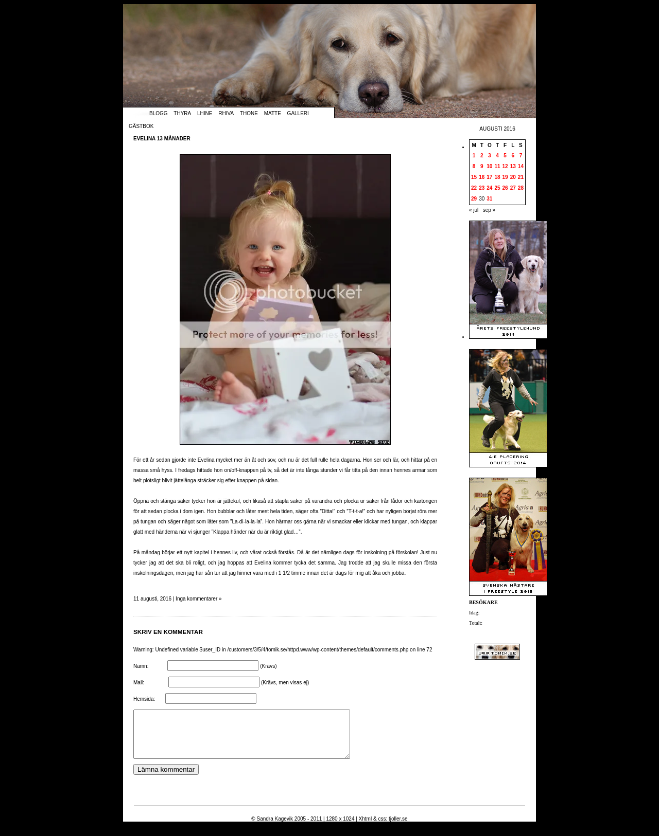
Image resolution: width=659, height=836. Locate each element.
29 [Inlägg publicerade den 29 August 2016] (474, 199)
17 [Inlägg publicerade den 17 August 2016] (489, 177)
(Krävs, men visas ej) (285, 682)
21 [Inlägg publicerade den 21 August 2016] (521, 177)
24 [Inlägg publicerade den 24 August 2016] (489, 188)
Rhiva (226, 113)
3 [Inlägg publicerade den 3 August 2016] (489, 155)
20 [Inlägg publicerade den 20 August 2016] (513, 177)
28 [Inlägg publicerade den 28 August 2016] (521, 188)
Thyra (182, 113)
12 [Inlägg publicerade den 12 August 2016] (505, 166)
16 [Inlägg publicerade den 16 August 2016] (481, 177)
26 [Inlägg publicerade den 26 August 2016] (505, 188)
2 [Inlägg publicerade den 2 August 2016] (481, 155)
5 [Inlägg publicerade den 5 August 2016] (505, 155)
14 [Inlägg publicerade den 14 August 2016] (521, 166)
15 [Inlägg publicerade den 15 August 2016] (474, 177)
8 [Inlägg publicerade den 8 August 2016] (474, 166)
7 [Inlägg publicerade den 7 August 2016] (521, 155)
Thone (249, 113)
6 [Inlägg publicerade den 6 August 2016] (512, 155)
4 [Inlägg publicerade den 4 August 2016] (497, 155)
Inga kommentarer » (199, 599)
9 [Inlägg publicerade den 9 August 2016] (481, 166)
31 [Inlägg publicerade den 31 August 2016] (489, 199)
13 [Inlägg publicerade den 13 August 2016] (513, 166)
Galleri (298, 113)
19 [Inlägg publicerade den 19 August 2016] (505, 177)
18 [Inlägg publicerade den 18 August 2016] (497, 177)
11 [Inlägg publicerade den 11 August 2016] (497, 166)
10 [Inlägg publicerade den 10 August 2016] (489, 166)
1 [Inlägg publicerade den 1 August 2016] (474, 155)
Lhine (204, 113)
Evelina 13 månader (161, 138)
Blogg (158, 113)
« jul (473, 210)
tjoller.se (398, 828)
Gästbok (141, 126)
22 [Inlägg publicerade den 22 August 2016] (474, 188)
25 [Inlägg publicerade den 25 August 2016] (497, 188)
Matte (272, 113)
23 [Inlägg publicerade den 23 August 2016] (481, 188)
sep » (489, 210)
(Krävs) (268, 666)
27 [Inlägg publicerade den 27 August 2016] (513, 188)
